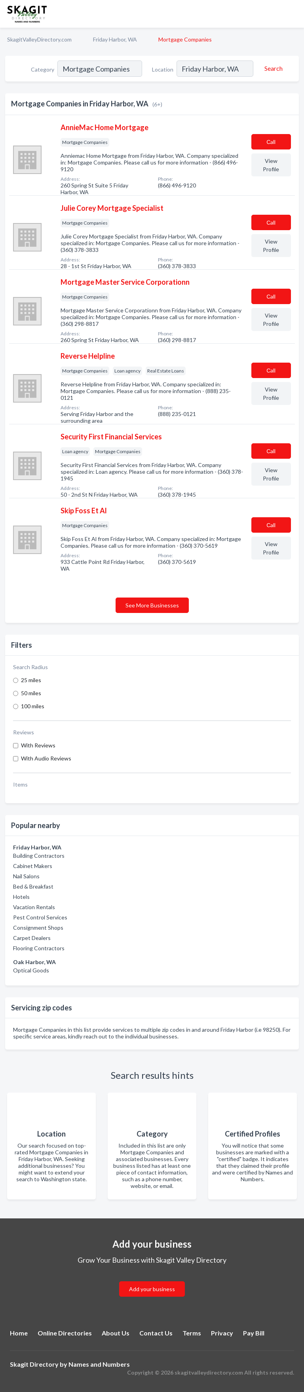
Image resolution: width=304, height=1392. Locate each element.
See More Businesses (152, 605)
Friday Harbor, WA (115, 39)
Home (19, 1333)
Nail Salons (26, 876)
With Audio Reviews (46, 758)
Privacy (222, 1333)
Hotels (21, 896)
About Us (115, 1333)
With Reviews (38, 745)
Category (42, 69)
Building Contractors (39, 855)
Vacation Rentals (34, 907)
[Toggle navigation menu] (293, 14)
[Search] (272, 68)
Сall (271, 141)
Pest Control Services (40, 917)
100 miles (32, 706)
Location (162, 69)
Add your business (152, 1289)
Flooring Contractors (39, 948)
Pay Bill (253, 1333)
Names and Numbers (99, 1364)
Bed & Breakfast (33, 886)
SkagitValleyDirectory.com (39, 39)
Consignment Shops (38, 927)
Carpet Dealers (32, 937)
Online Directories (65, 1333)
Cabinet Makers (32, 865)
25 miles (31, 680)
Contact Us (156, 1333)
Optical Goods (31, 970)
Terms (191, 1333)
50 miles (31, 693)
